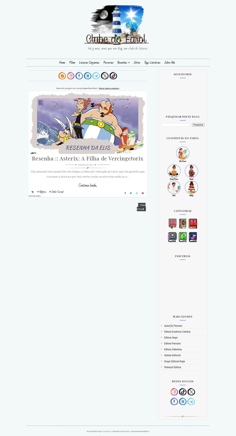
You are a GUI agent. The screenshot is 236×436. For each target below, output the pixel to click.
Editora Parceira (172, 343)
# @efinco (41, 192)
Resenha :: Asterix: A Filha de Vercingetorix (88, 158)
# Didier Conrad (56, 192)
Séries (137, 62)
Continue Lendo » (35, 196)
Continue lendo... (88, 185)
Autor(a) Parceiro (173, 325)
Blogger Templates (103, 431)
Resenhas (122, 62)
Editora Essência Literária (177, 331)
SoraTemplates (125, 431)
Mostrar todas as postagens (109, 88)
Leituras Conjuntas (89, 62)
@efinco (146, 431)
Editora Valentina (173, 349)
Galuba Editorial (172, 355)
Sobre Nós (169, 62)
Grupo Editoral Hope (174, 361)
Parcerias (108, 62)
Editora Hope (170, 337)
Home (62, 62)
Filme (72, 62)
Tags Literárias (152, 62)
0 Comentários (103, 165)
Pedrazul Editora (172, 367)
